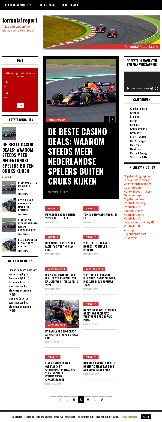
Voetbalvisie (132, 207)
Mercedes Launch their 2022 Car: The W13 (60, 216)
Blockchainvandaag (137, 180)
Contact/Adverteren (18, 5)
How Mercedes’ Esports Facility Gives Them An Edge (60, 246)
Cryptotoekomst (135, 199)
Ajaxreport (131, 230)
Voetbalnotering (134, 203)
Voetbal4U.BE (133, 226)
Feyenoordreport (135, 234)
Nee (5, 97)
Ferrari (133, 121)
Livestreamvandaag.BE (139, 222)
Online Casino (69, 5)
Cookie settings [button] (129, 416)
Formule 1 (91, 208)
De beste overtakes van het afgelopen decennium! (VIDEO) (23, 274)
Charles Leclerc (138, 109)
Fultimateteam (133, 210)
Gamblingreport (134, 195)
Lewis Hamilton (138, 137)
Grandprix (135, 133)
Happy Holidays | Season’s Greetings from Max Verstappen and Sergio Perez (99, 315)
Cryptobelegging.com (138, 176)
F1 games (135, 117)
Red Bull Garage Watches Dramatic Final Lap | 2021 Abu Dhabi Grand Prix (99, 366)
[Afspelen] (128, 88)
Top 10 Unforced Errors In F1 (100, 216)
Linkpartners (46, 5)
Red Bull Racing (138, 153)
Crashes (134, 113)
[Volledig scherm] (156, 88)
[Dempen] (151, 88)
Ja (5, 86)
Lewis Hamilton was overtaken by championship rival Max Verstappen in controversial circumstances (60, 371)
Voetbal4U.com (134, 214)
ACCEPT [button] (146, 416)
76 (75, 399)
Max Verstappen (56, 268)
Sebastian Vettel (139, 157)
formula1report (19, 20)
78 (89, 399)
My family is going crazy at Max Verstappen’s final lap (61, 335)
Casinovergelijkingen (138, 183)
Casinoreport (132, 187)
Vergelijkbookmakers (138, 191)
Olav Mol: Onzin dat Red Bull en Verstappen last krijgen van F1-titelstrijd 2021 (61, 280)
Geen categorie (57, 120)
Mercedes (53, 208)
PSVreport (131, 238)
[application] (142, 82)
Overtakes (135, 149)
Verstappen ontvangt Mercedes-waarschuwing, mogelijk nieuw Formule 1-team (99, 280)
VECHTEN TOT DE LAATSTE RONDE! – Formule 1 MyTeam (98, 246)
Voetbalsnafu (133, 218)
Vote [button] (20, 105)
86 (102, 399)
